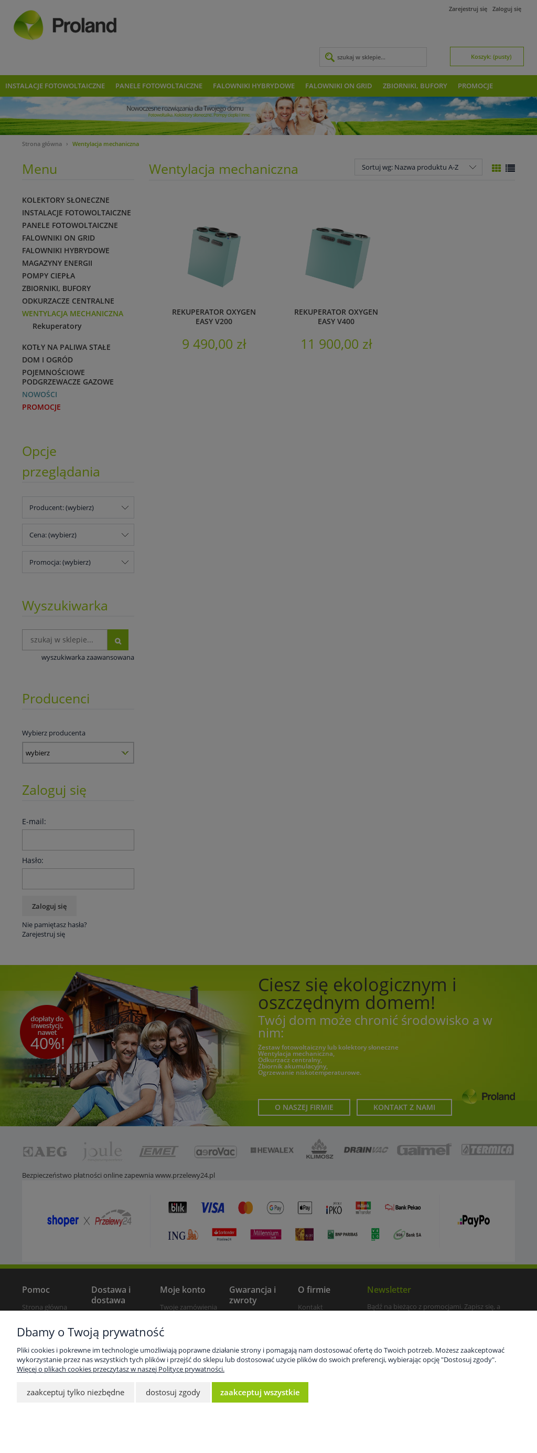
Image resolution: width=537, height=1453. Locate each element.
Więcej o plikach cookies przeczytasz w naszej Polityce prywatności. (120, 1369)
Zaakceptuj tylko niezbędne (75, 1392)
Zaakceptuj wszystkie (260, 1392)
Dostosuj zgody (173, 1392)
